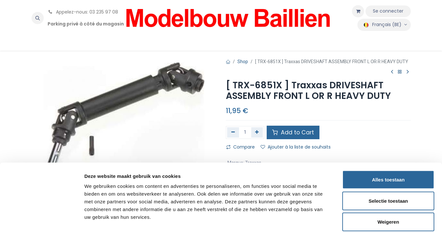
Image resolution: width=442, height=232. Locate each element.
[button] (38, 18)
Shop (242, 61)
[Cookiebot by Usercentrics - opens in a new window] (42, 219)
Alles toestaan (388, 147)
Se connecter (388, 11)
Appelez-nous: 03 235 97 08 (83, 12)
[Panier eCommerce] (358, 11)
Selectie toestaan (388, 168)
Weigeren (388, 189)
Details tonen (347, 219)
